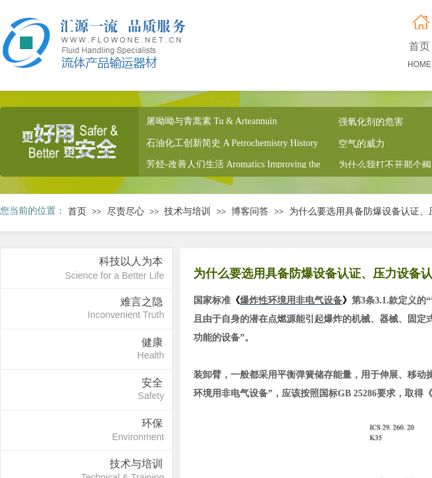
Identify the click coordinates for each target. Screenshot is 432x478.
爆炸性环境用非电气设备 (291, 300)
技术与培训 (187, 211)
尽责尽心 (125, 211)
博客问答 (250, 211)
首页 (77, 211)
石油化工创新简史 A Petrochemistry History (232, 144)
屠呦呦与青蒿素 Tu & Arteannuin (211, 122)
